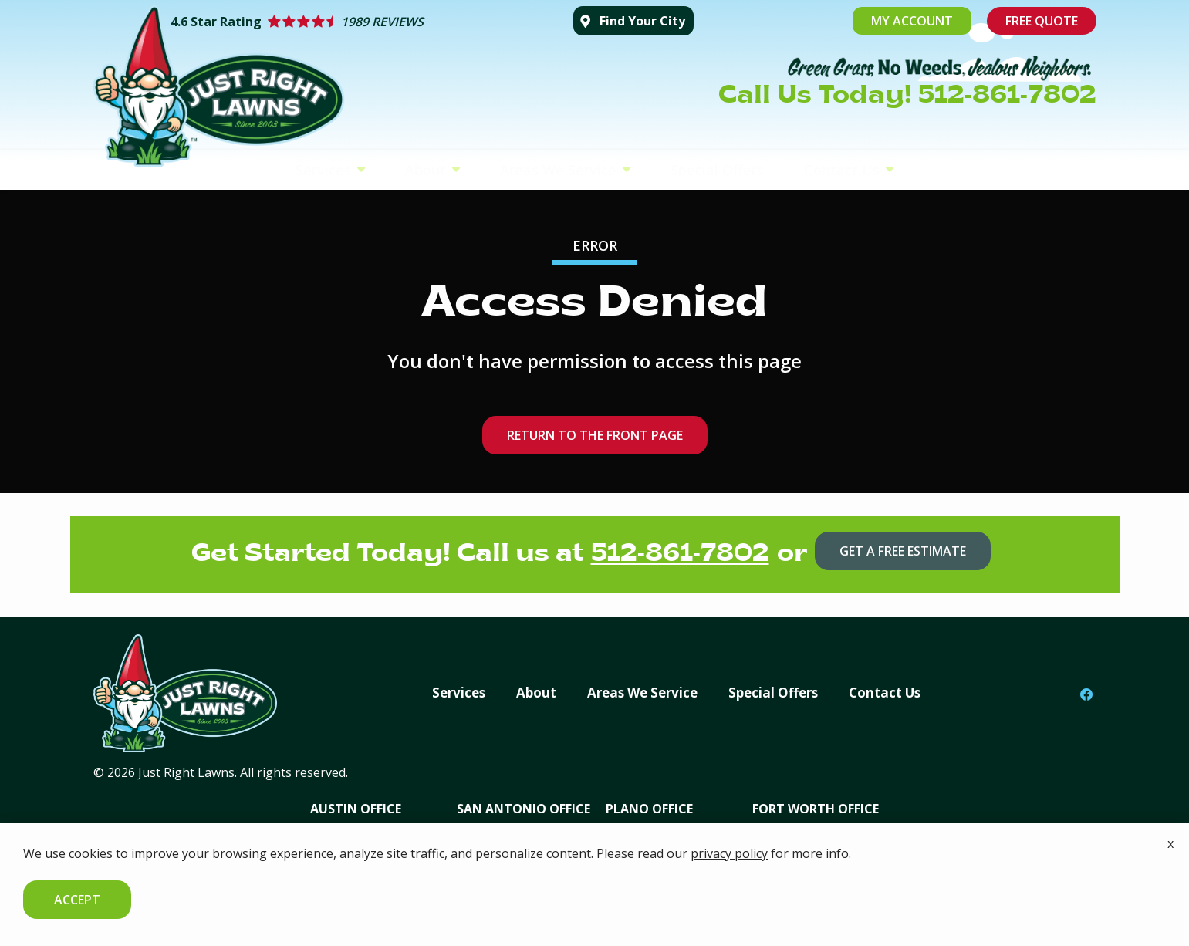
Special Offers (717, 169)
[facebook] (1086, 694)
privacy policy (729, 853)
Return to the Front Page (595, 435)
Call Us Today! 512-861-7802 (907, 96)
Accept (77, 899)
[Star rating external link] (365, 21)
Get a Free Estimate (902, 550)
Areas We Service (560, 169)
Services (325, 169)
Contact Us (843, 169)
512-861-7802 (680, 554)
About (427, 169)
